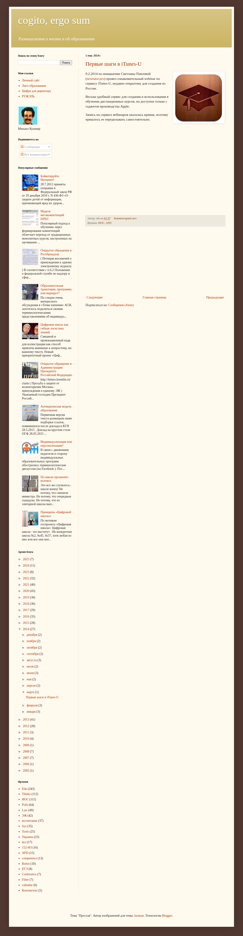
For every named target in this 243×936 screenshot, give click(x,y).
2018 (26, 603)
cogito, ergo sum (54, 20)
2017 (26, 610)
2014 (26, 629)
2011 (26, 732)
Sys (24, 826)
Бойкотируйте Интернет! (49, 178)
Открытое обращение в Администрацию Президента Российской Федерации (56, 369)
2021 (26, 584)
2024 (26, 565)
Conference (29, 874)
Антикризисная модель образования (56, 408)
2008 (26, 751)
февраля (32, 705)
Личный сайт (31, 80)
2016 (26, 616)
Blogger (167, 915)
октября (32, 647)
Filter (25, 879)
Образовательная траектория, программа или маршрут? (55, 289)
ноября (32, 641)
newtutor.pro (95, 79)
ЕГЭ (25, 869)
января (31, 711)
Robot (26, 863)
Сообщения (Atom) (121, 305)
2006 (26, 764)
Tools (25, 831)
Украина (27, 837)
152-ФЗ (27, 847)
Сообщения (30, 147)
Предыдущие (215, 297)
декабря (32, 634)
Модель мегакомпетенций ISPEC (52, 215)
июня (30, 673)
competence (29, 858)
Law (25, 810)
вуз (24, 842)
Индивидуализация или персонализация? (56, 443)
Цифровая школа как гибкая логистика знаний (54, 328)
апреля (31, 685)
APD (108, 222)
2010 (26, 738)
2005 (26, 770)
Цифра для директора (36, 91)
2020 (26, 591)
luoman (139, 915)
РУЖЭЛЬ (28, 96)
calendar (27, 885)
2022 (26, 578)
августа (32, 660)
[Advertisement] (155, 261)
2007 (26, 757)
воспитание (30, 820)
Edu (24, 788)
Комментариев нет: (126, 218)
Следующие (95, 297)
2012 (26, 726)
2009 (26, 745)
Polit (25, 804)
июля (30, 666)
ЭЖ (24, 815)
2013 (26, 719)
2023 (26, 572)
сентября (33, 654)
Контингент (30, 890)
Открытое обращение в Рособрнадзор (56, 252)
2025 (26, 559)
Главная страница (154, 297)
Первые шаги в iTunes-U (114, 64)
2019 (26, 597)
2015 (26, 623)
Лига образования (34, 85)
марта (31, 692)
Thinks (26, 794)
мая (29, 679)
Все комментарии (34, 154)
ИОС (101, 222)
